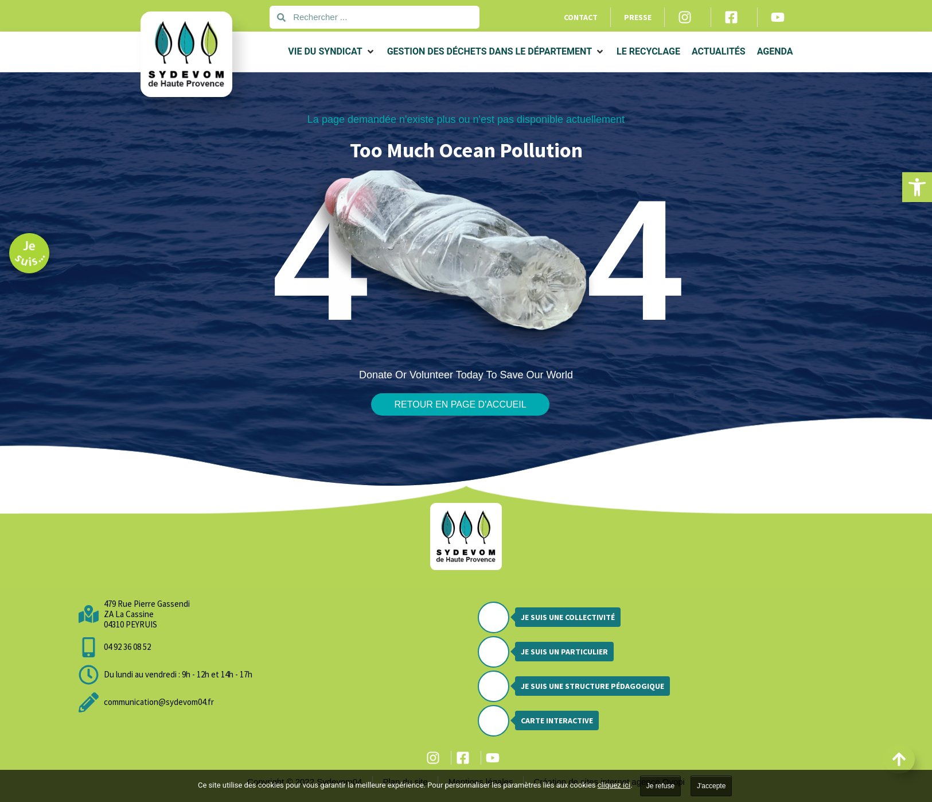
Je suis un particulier (564, 651)
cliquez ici (614, 785)
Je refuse (660, 786)
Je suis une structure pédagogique (592, 686)
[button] (917, 187)
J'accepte (711, 786)
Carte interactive (557, 720)
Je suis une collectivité (568, 617)
